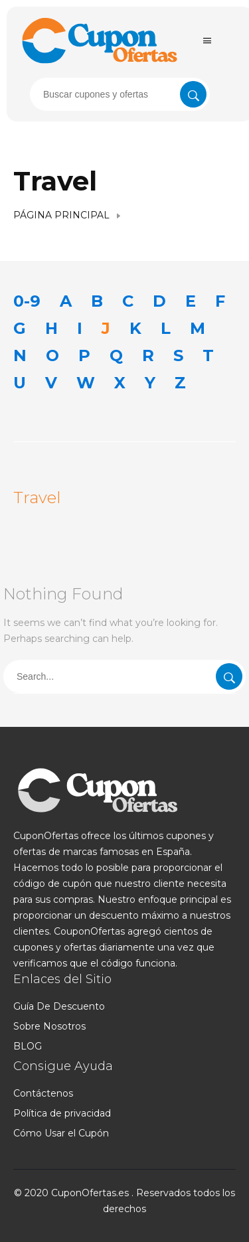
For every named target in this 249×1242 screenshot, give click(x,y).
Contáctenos (43, 1093)
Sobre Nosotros (49, 1026)
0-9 (27, 301)
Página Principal (61, 215)
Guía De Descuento (59, 1006)
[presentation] (120, 94)
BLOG (27, 1046)
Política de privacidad (62, 1113)
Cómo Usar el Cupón (61, 1133)
